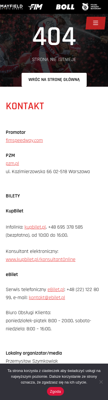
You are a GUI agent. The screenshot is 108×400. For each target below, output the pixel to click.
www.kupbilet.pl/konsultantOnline (40, 259)
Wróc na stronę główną (54, 80)
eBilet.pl (56, 289)
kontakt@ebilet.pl (47, 297)
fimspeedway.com (24, 140)
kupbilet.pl (35, 227)
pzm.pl (12, 163)
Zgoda (55, 391)
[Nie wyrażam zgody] (101, 382)
